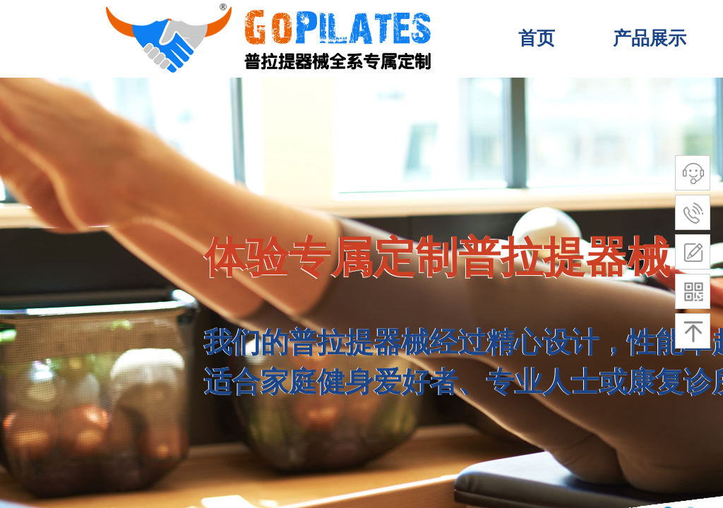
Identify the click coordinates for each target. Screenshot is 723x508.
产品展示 (649, 38)
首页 (536, 38)
